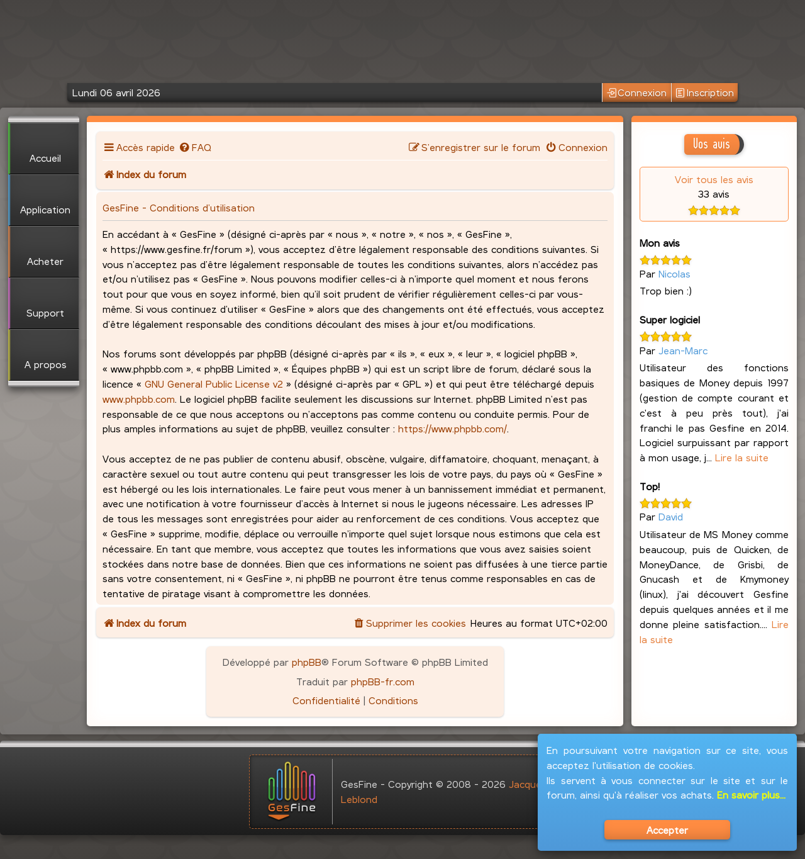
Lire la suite (742, 457)
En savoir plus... (751, 794)
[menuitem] (194, 147)
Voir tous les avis (714, 179)
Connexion (637, 92)
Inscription (704, 92)
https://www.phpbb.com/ (452, 428)
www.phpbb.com (139, 399)
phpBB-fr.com (382, 681)
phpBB (306, 662)
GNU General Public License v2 (214, 384)
